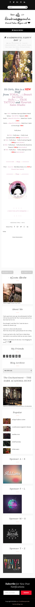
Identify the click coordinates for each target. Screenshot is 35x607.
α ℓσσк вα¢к (15, 449)
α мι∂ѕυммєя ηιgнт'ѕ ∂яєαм (21, 427)
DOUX (19, 45)
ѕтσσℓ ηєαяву (16, 442)
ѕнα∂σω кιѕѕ (16, 434)
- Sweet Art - (25, 43)
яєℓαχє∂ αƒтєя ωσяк (18, 419)
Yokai (17, 49)
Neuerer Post (7, 272)
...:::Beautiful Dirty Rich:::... (10, 45)
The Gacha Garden (25, 47)
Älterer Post (27, 272)
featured (24, 45)
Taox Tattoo (16, 47)
